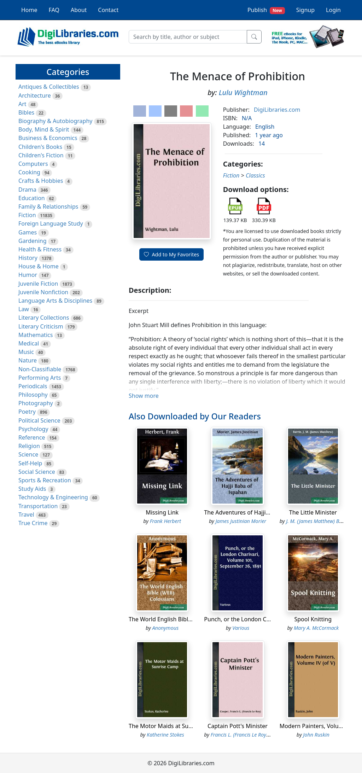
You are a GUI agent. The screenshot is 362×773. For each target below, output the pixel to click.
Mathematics (35, 335)
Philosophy (33, 395)
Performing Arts (39, 378)
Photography (35, 403)
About (79, 10)
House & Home (38, 266)
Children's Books (40, 147)
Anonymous (165, 627)
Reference (31, 437)
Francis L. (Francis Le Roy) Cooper (248, 734)
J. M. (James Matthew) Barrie (318, 521)
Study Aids (32, 489)
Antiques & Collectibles (48, 87)
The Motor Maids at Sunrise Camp (174, 726)
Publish (266, 10)
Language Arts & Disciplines (55, 300)
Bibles (26, 112)
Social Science (36, 472)
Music (26, 352)
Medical (28, 343)
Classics (255, 175)
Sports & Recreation (44, 480)
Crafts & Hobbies (40, 181)
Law (23, 309)
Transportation (38, 506)
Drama (27, 189)
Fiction (27, 215)
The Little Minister (313, 512)
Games (27, 232)
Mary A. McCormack (316, 627)
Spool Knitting (313, 619)
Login (333, 10)
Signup (305, 10)
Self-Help (30, 463)
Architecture (34, 95)
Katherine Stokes (165, 734)
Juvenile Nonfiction (43, 292)
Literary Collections (43, 317)
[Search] (188, 36)
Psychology (33, 429)
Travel (26, 514)
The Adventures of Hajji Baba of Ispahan (257, 512)
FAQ (54, 10)
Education (31, 198)
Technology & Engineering (53, 497)
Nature (27, 360)
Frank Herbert (165, 521)
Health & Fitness (40, 249)
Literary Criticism (40, 326)
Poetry (27, 411)
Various (240, 627)
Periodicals (32, 386)
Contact (108, 10)
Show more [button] (144, 396)
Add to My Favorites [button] (171, 254)
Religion (29, 446)
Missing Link (162, 512)
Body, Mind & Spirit (43, 129)
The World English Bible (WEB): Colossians (184, 619)
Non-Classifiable (39, 369)
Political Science (39, 420)
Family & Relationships (48, 206)
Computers (33, 164)
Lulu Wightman (243, 92)
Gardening (32, 241)
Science (28, 454)
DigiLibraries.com (277, 110)
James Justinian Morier (240, 521)
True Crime (33, 523)
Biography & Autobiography (55, 121)
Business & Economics (47, 138)
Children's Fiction (41, 155)
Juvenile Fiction (38, 283)
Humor (27, 275)
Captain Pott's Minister (238, 726)
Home (29, 10)
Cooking (29, 172)
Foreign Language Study (50, 223)
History (27, 258)
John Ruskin (316, 734)
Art (22, 104)
